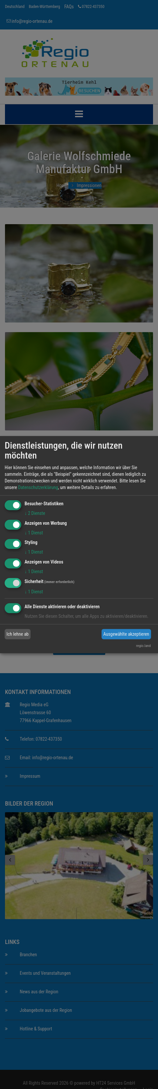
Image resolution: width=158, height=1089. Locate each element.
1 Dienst (34, 532)
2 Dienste (35, 513)
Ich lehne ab (18, 634)
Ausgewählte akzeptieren (126, 634)
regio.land (143, 646)
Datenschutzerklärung (38, 487)
